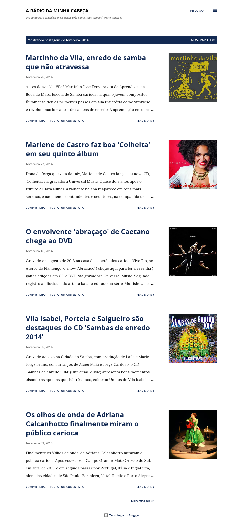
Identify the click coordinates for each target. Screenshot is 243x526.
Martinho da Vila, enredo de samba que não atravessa (86, 62)
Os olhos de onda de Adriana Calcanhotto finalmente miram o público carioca (82, 424)
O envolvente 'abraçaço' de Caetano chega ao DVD (88, 236)
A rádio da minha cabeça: (58, 10)
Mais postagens (142, 501)
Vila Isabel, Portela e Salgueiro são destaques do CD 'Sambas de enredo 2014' (88, 327)
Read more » (145, 120)
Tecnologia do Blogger (121, 515)
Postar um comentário (67, 120)
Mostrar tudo (203, 40)
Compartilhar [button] (36, 120)
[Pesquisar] (197, 10)
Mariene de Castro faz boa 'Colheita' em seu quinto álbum (88, 149)
